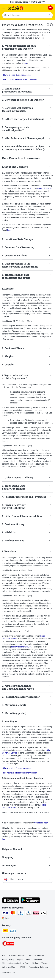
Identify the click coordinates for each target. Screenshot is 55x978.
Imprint (20, 959)
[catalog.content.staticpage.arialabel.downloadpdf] (48, 24)
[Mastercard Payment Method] (13, 913)
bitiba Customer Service (21, 647)
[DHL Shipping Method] (5, 931)
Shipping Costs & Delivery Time (15, 963)
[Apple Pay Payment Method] (43, 913)
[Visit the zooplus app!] (10, 902)
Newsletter (38, 959)
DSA (28, 959)
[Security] (8, 944)
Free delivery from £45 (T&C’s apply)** (27, 2)
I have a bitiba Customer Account (17, 75)
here (25, 63)
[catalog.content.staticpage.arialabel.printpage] (51, 24)
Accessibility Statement (38, 967)
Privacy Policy (8, 959)
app (31, 188)
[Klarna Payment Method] (36, 913)
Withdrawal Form (9, 967)
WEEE (22, 967)
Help (4, 956)
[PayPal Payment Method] (20, 913)
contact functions (44, 188)
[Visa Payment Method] (5, 913)
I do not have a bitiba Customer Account (20, 79)
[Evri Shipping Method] (13, 931)
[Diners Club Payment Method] (28, 913)
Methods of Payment (40, 963)
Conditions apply (41, 823)
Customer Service (16, 956)
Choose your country (14, 873)
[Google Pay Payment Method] (5, 919)
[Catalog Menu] (4, 8)
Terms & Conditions (36, 956)
